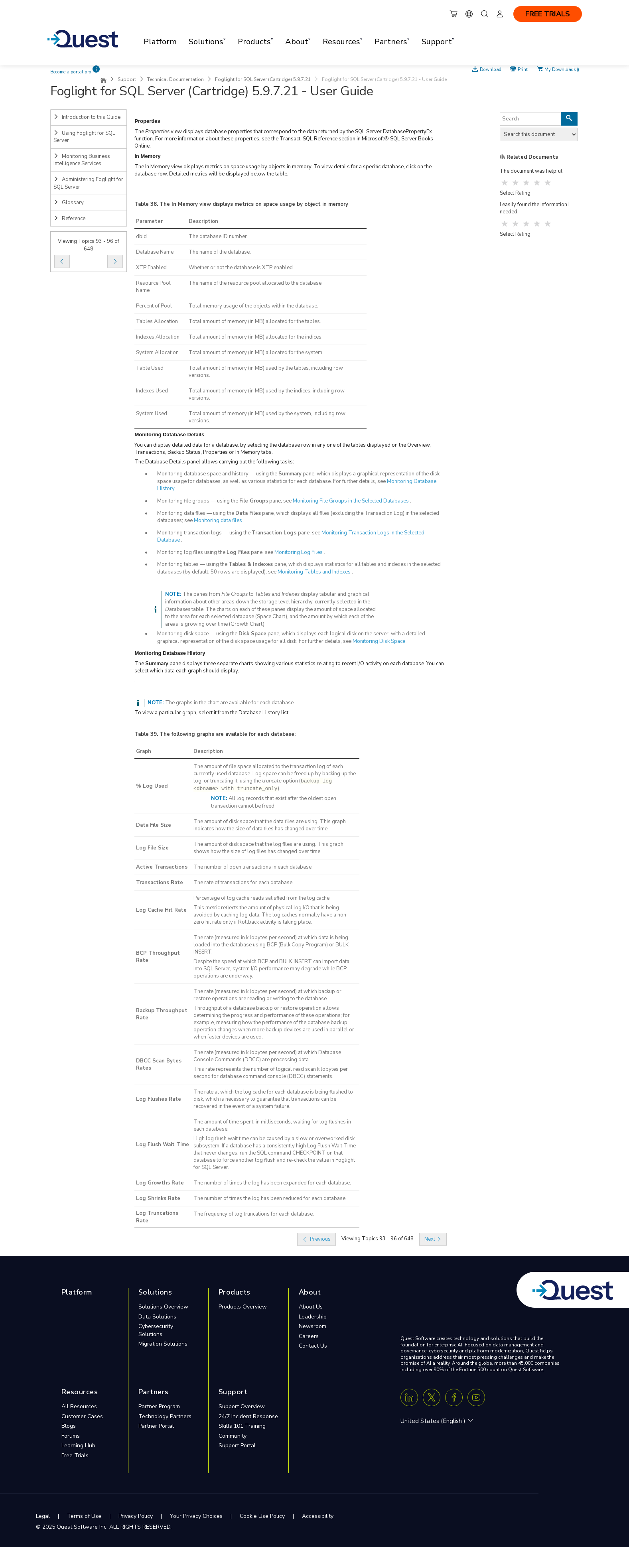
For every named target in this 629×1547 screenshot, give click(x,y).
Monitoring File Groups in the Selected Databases (351, 500)
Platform (160, 41)
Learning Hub (78, 1445)
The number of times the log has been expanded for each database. (272, 1182)
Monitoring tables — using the (193, 564)
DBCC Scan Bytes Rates (158, 1064)
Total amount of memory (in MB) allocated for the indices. (256, 337)
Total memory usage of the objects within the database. (253, 305)
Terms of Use (84, 1516)
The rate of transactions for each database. (243, 882)
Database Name (155, 252)
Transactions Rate (159, 882)
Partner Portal (156, 1426)
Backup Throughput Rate (161, 1014)
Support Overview (242, 1406)
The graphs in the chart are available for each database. (230, 702)
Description (203, 221)
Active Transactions (161, 867)
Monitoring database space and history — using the (217, 473)
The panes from (202, 594)
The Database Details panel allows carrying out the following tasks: (214, 461)
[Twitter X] (431, 1397)
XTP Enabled (151, 267)
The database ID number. (218, 236)
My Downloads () (561, 69)
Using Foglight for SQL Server (84, 137)
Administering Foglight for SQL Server (88, 183)
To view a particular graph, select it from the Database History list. (212, 712)
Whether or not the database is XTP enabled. (241, 267)
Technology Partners (164, 1416)
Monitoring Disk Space (379, 641)
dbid (141, 236)
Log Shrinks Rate (158, 1198)
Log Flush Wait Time (162, 1144)
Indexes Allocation (157, 337)
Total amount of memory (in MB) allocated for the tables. (255, 321)
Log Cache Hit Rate (161, 910)
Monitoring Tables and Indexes (314, 571)
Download (490, 69)
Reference (69, 218)
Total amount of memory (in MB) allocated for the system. (256, 352)
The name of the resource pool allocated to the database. (256, 283)
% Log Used (152, 786)
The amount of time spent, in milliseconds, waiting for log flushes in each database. (272, 1125)
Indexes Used (152, 390)
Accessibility (317, 1516)
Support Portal (237, 1445)
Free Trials (75, 1455)
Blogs (68, 1426)
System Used (151, 413)
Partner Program (159, 1406)
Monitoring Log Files (298, 552)
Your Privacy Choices (196, 1516)
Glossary (68, 202)
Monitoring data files (218, 520)
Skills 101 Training (242, 1426)
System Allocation (157, 352)
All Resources (79, 1406)
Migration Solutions (162, 1344)
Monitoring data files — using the (196, 513)
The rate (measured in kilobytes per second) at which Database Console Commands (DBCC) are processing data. (267, 1056)
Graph (143, 751)
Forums (70, 1436)
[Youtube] (476, 1397)
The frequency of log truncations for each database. (253, 1214)
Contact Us (313, 1346)
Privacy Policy (135, 1516)
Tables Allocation (157, 321)
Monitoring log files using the (192, 552)
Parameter (149, 221)
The (139, 131)
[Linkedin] (409, 1397)
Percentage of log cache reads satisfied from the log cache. (262, 898)
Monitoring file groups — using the (198, 500)
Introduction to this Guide (86, 117)
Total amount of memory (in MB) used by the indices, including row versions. (267, 394)
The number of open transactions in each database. (253, 867)
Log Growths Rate (160, 1182)
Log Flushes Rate (158, 1099)
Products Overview (243, 1307)
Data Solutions (157, 1316)
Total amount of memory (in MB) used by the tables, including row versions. (266, 372)
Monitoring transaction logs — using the (204, 532)
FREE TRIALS (547, 14)
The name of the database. (220, 252)
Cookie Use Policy (262, 1516)
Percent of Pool (154, 305)
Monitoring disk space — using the (198, 633)
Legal (43, 1516)
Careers (309, 1336)
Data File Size (153, 825)
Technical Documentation (175, 79)
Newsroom (312, 1326)
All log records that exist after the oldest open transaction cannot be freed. (273, 802)
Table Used (150, 368)
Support (127, 79)
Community (232, 1436)
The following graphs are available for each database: (228, 734)
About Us (311, 1307)
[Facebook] (454, 1397)
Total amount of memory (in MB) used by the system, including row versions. (267, 417)
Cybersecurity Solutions (155, 1330)
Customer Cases (82, 1416)
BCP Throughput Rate (158, 957)
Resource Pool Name (153, 287)
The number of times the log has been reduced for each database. (270, 1198)
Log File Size (152, 847)
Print (523, 69)
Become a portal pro (70, 72)
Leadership (313, 1316)
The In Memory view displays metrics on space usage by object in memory (254, 204)
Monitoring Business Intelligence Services (81, 160)
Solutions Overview (163, 1307)
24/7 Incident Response (248, 1416)
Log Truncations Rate (157, 1217)
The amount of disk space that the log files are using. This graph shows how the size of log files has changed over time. (268, 848)
